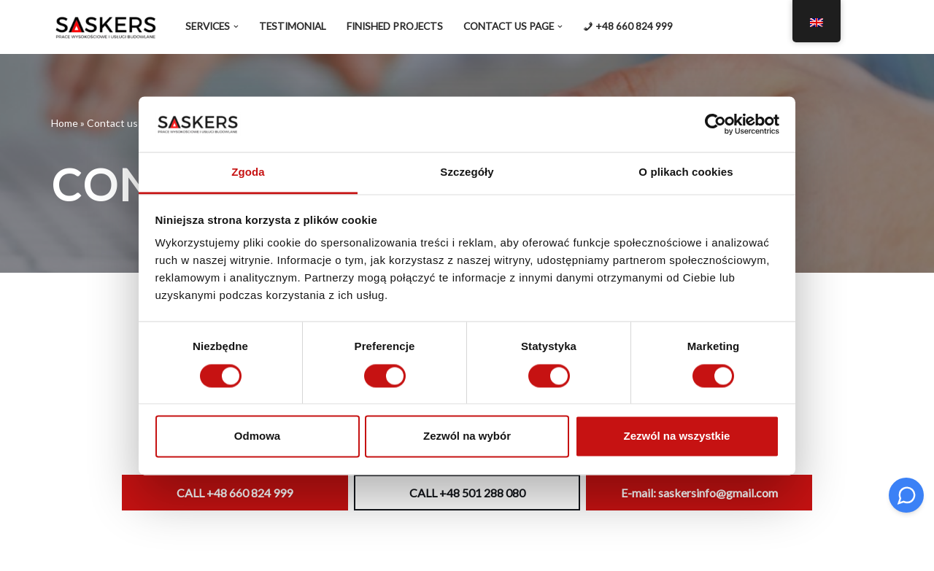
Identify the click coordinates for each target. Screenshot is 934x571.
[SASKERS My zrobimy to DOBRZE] (106, 27)
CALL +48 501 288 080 (467, 493)
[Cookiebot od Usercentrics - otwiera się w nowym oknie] (715, 124)
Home (64, 123)
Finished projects (395, 26)
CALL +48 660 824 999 (235, 493)
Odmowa (257, 436)
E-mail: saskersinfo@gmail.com (699, 493)
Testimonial (292, 26)
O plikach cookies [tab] (685, 172)
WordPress (188, 551)
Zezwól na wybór (467, 436)
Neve (65, 551)
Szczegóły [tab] (466, 172)
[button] (236, 26)
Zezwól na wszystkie (677, 436)
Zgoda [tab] (248, 172)
